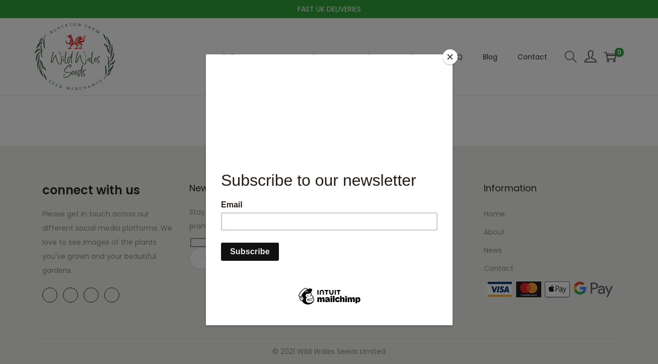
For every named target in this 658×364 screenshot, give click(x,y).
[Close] (450, 56)
